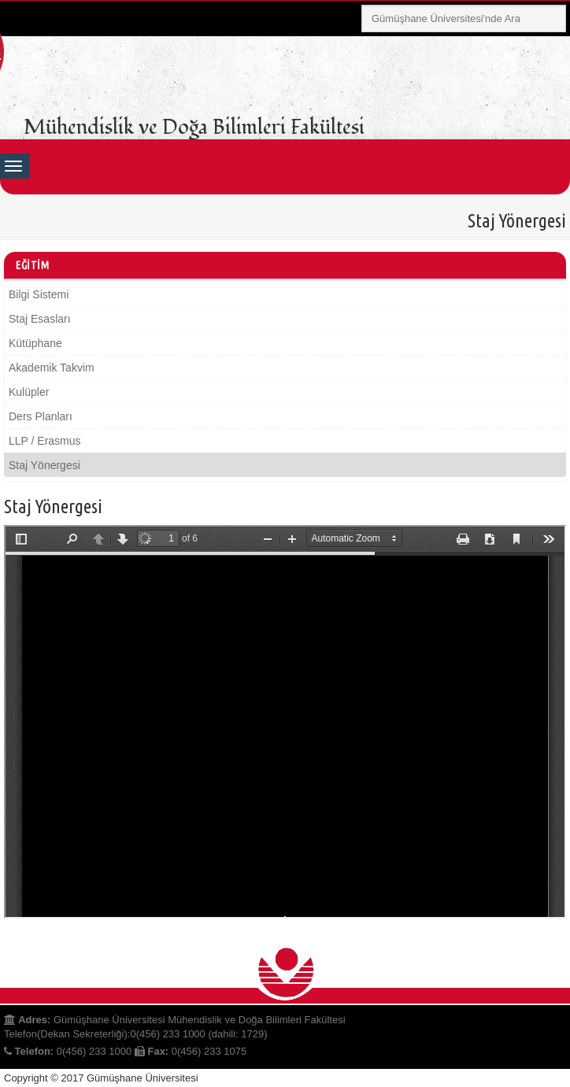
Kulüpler (29, 392)
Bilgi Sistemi (38, 294)
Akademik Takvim (51, 367)
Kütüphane (35, 343)
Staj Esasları (40, 318)
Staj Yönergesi (44, 465)
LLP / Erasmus (45, 440)
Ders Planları (40, 416)
